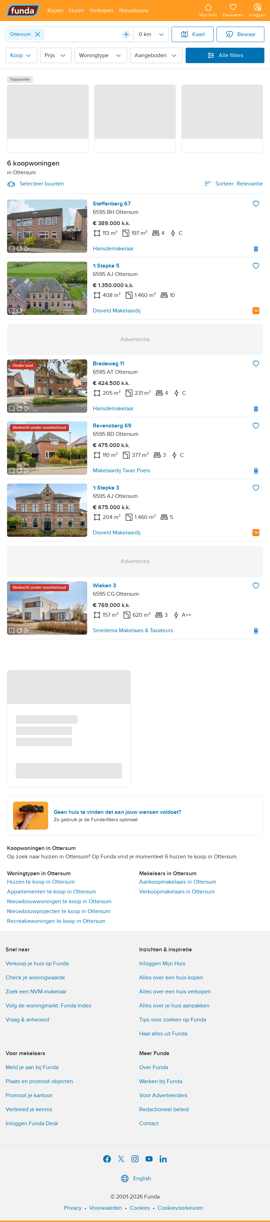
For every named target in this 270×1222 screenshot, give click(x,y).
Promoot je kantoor (29, 1095)
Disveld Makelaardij (117, 310)
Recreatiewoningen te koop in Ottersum (56, 921)
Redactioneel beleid (164, 1109)
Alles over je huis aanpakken (174, 1005)
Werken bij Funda (160, 1081)
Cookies (140, 1207)
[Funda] (23, 10)
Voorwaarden (105, 1207)
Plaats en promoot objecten (39, 1081)
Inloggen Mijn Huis (162, 963)
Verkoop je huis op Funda (37, 963)
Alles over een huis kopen (171, 977)
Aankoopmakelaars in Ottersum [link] (177, 881)
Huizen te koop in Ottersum (41, 881)
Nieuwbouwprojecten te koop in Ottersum (58, 911)
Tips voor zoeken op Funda (172, 1019)
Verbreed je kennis (29, 1109)
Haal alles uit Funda (163, 1033)
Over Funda (153, 1067)
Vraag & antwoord (27, 1019)
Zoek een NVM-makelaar (36, 991)
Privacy (73, 1207)
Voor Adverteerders (163, 1095)
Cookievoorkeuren (180, 1207)
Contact (149, 1123)
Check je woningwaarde (35, 977)
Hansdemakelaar (113, 248)
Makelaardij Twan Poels (121, 470)
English (135, 1178)
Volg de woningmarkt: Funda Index (48, 1005)
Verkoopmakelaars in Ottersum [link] (177, 891)
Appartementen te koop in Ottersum (51, 891)
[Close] (37, 34)
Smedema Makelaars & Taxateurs (133, 630)
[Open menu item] (55, 10)
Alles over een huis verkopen (175, 991)
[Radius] (150, 34)
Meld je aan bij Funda (32, 1067)
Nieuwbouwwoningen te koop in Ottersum (59, 901)
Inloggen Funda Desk (32, 1123)
